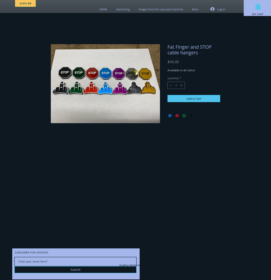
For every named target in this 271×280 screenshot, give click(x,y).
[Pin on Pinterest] (177, 115)
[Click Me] (25, 3)
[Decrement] (170, 85)
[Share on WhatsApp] (184, 115)
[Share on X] (191, 115)
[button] (258, 6)
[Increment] (181, 85)
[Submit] (75, 269)
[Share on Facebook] (170, 115)
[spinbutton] (176, 85)
